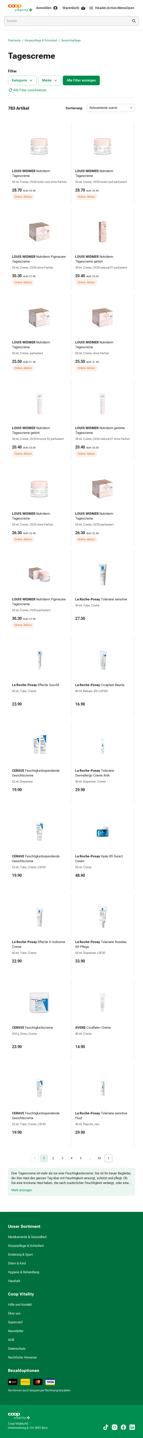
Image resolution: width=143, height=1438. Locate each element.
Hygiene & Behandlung (23, 1272)
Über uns (14, 1313)
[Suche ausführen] (134, 21)
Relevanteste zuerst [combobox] (103, 108)
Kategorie (22, 80)
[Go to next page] (108, 1158)
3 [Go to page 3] (62, 1158)
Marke (50, 80)
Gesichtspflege (71, 40)
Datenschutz (17, 1349)
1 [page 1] (44, 1158)
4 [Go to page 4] (71, 1158)
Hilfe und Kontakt (20, 1305)
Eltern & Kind (17, 1263)
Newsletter (15, 1331)
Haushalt (14, 1281)
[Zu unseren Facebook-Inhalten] (123, 1427)
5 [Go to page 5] (81, 1158)
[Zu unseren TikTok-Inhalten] (106, 1427)
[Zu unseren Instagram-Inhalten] (114, 1427)
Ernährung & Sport (20, 1254)
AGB (11, 1340)
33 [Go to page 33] (99, 1158)
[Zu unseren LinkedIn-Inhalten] (132, 1427)
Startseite (14, 40)
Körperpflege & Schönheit (41, 40)
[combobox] (66, 21)
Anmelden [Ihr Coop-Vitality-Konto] (47, 8)
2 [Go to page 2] (53, 1158)
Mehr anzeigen (21, 1190)
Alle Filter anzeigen (81, 80)
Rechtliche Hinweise (22, 1357)
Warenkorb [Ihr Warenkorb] (74, 8)
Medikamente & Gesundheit (27, 1237)
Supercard (15, 1322)
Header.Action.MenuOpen (111, 8)
